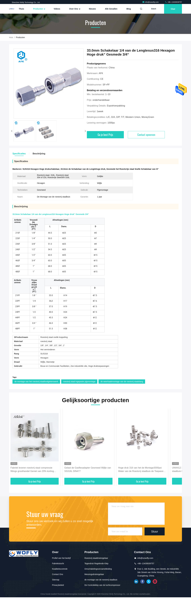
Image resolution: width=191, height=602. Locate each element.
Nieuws (92, 9)
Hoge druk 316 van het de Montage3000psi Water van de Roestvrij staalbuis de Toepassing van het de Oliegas (142, 470)
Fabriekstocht (58, 563)
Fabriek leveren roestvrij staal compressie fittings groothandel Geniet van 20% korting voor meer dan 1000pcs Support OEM (32, 470)
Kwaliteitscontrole (59, 569)
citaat (173, 8)
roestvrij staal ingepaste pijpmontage (79, 381)
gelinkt (136, 581)
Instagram (155, 581)
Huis (11, 37)
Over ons (74, 9)
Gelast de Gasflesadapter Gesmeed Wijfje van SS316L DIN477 (87, 469)
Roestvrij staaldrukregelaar (96, 558)
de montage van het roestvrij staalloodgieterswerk (36, 381)
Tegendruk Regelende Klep (96, 563)
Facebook (142, 581)
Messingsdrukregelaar (94, 574)
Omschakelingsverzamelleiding (98, 569)
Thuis (21, 9)
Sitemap (55, 580)
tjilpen (149, 581)
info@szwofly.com (150, 2)
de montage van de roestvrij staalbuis (100, 580)
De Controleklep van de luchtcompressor (102, 585)
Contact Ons (57, 574)
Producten (39, 9)
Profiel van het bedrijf (61, 558)
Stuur (154, 531)
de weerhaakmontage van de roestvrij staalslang (121, 381)
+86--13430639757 (173, 2)
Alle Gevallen (111, 9)
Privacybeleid (58, 585)
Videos (57, 9)
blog (128, 9)
